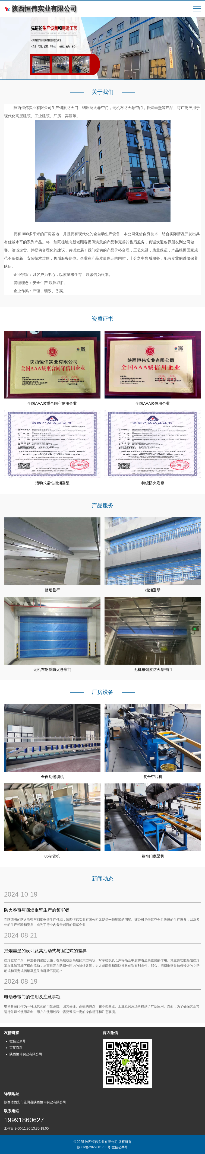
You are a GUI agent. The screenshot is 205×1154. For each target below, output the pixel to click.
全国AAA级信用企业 (152, 403)
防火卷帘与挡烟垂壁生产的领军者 (36, 910)
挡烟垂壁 (52, 590)
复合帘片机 (152, 776)
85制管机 (52, 856)
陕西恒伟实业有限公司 (26, 1054)
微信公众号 (18, 1041)
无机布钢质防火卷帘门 (52, 669)
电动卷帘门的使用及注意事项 (32, 996)
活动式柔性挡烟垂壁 (52, 483)
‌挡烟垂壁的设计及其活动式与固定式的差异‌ (45, 950)
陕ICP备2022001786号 (94, 1147)
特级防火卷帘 (152, 483)
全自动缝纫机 (52, 776)
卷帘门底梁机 (152, 856)
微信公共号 (120, 1147)
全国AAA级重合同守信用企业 (52, 403)
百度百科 (16, 1048)
